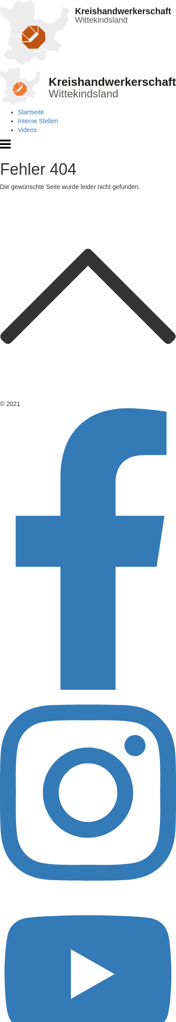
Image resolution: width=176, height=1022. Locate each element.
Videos (27, 129)
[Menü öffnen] (5, 147)
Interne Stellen (38, 121)
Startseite (31, 112)
